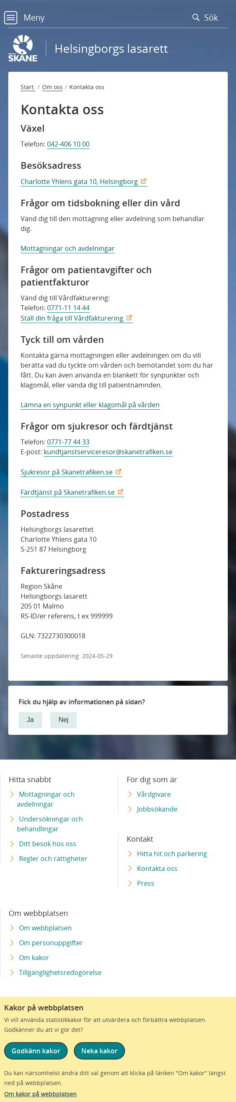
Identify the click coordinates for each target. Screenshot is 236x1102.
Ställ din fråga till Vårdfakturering (72, 318)
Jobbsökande (157, 809)
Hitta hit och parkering (172, 853)
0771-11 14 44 (68, 307)
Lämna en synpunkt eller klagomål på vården (90, 404)
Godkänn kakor (36, 1050)
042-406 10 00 (68, 144)
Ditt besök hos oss (47, 843)
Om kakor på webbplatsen (40, 1094)
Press (145, 883)
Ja (30, 719)
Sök (207, 17)
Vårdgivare (154, 794)
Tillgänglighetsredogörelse (60, 972)
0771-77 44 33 (68, 441)
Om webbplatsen (45, 927)
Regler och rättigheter (53, 858)
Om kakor (34, 957)
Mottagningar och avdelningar (68, 248)
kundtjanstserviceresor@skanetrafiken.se (108, 451)
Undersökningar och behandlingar (50, 823)
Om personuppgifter (51, 942)
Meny (24, 17)
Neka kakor (99, 1050)
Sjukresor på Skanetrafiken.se (67, 472)
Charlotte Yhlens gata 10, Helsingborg (79, 181)
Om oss (52, 87)
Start (28, 87)
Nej (63, 719)
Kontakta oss (157, 868)
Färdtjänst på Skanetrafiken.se (68, 492)
